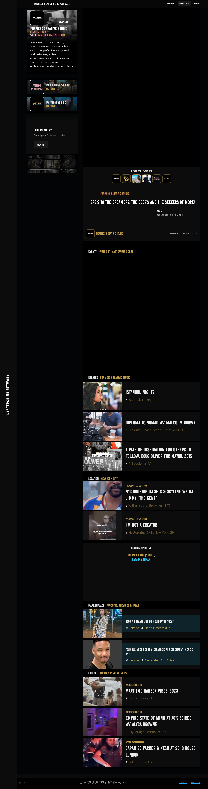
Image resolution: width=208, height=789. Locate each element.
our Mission (170, 4)
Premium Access (184, 4)
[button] (51, 4)
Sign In (196, 4)
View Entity (65, 22)
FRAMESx (24, 783)
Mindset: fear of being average (51, 3)
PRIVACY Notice (195, 783)
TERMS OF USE (183, 783)
